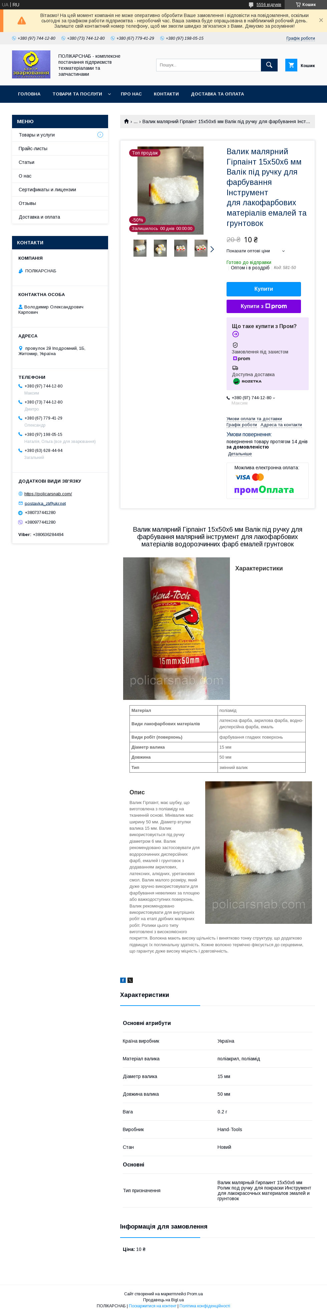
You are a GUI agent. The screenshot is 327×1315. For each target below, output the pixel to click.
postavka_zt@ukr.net (45, 503)
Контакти (166, 93)
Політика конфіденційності (205, 1306)
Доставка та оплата (217, 93)
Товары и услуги (37, 135)
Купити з (264, 306)
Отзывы (27, 203)
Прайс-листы (33, 148)
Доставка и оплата (39, 217)
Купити (264, 289)
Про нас (131, 93)
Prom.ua (195, 1294)
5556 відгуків (269, 4)
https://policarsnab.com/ (48, 493)
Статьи (26, 162)
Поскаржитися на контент (153, 1306)
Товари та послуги (77, 93)
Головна (29, 93)
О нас (25, 176)
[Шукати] (269, 65)
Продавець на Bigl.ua (163, 1300)
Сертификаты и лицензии (47, 189)
